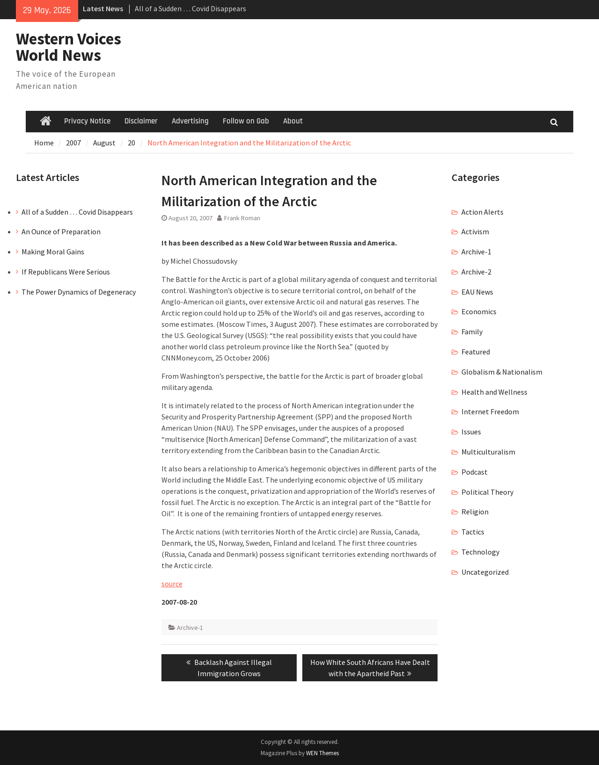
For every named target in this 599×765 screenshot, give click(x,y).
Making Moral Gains (53, 251)
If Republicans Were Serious (66, 271)
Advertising (190, 121)
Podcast (474, 471)
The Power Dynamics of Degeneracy (79, 291)
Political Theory (487, 492)
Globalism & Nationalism (501, 371)
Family (471, 331)
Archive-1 (190, 627)
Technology (480, 551)
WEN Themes (322, 753)
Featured (475, 351)
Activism (475, 231)
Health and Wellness (494, 392)
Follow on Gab (246, 121)
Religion (475, 511)
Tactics (472, 531)
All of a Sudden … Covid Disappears (190, 8)
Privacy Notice (87, 121)
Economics (479, 311)
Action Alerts (482, 212)
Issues (471, 431)
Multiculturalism (488, 451)
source (172, 583)
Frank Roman (242, 218)
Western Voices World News (68, 47)
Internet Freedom (490, 411)
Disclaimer (141, 121)
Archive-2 (476, 271)
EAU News (477, 291)
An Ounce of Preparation (61, 231)
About (293, 121)
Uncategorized (485, 572)
